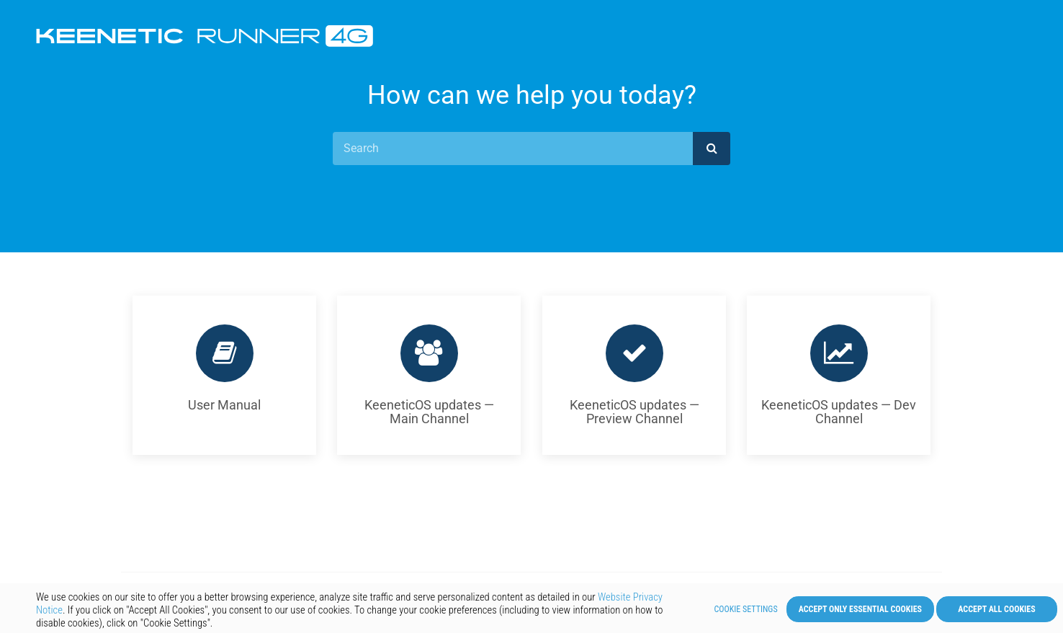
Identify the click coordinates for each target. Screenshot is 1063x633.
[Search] (513, 148)
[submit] (711, 148)
